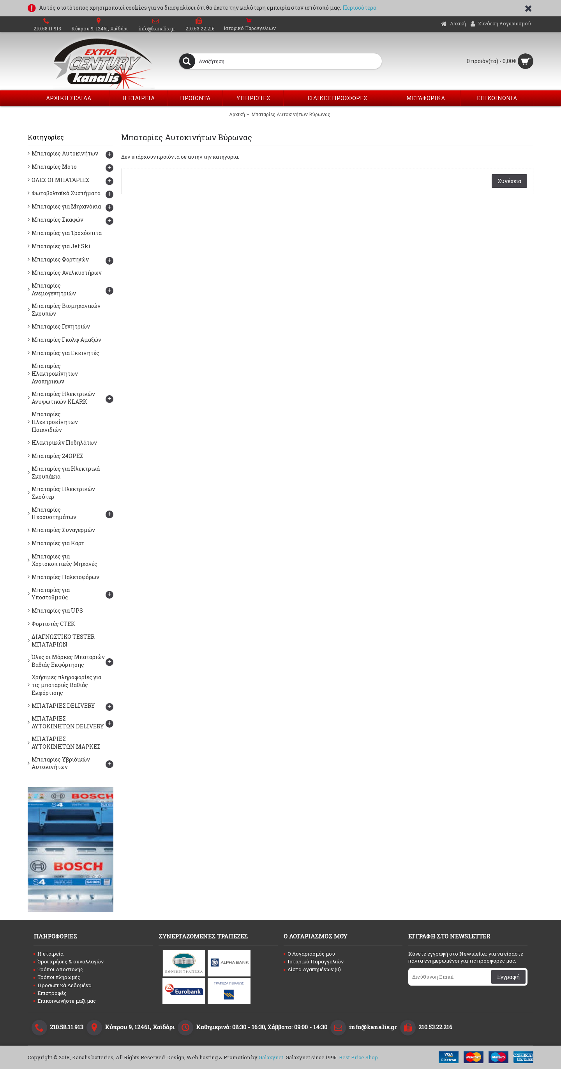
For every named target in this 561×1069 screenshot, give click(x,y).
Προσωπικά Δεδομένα (63, 985)
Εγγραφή (508, 977)
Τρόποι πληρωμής (57, 977)
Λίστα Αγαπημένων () (312, 969)
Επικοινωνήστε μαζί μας (65, 1000)
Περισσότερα (359, 7)
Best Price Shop (358, 1057)
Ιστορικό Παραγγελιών (314, 961)
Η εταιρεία (49, 953)
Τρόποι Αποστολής (58, 969)
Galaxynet (271, 1057)
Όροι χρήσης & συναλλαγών (69, 961)
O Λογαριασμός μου (309, 953)
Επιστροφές (50, 993)
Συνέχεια (509, 181)
